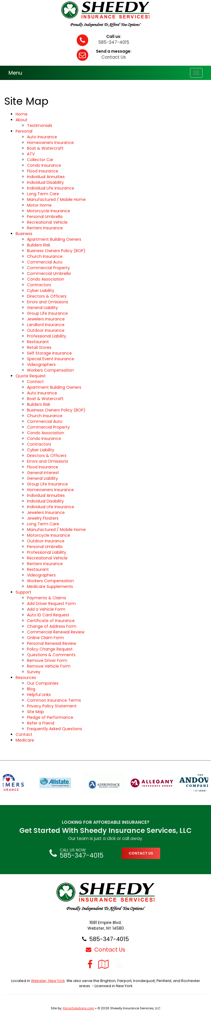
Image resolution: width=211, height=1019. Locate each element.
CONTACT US (141, 853)
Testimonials (39, 125)
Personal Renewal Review (51, 643)
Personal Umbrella (44, 216)
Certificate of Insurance (51, 620)
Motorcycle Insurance (48, 211)
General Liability (42, 307)
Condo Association (45, 279)
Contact (35, 381)
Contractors (39, 285)
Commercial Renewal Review (55, 632)
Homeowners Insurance (50, 142)
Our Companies (43, 683)
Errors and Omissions (47, 302)
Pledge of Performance (50, 717)
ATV (31, 154)
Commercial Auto (44, 262)
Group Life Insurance (47, 313)
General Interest (43, 472)
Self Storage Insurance (49, 353)
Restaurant (38, 342)
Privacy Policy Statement (52, 706)
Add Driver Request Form (51, 603)
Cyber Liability (40, 290)
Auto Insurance (42, 137)
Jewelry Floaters (43, 518)
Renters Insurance (45, 228)
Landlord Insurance (45, 325)
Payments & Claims (46, 598)
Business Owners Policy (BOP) (56, 251)
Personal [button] (24, 131)
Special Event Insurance (50, 359)
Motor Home (39, 205)
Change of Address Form (51, 626)
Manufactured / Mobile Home (56, 199)
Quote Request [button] (31, 376)
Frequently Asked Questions (54, 729)
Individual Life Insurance (50, 188)
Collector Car (40, 159)
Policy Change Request (50, 649)
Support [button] (23, 592)
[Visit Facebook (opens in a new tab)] (90, 964)
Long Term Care (43, 194)
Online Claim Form (45, 638)
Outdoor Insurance (45, 330)
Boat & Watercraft (45, 148)
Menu (15, 72)
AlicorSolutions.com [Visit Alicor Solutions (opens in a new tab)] (78, 1008)
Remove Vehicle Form (48, 666)
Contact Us (113, 57)
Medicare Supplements (50, 586)
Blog (31, 689)
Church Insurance (44, 256)
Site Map (35, 712)
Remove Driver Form (47, 660)
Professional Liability (46, 336)
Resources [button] (26, 677)
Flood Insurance (42, 171)
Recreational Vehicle (47, 222)
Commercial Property (48, 268)
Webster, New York (48, 980)
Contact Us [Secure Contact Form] (105, 950)
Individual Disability (45, 182)
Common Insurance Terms (54, 700)
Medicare (25, 740)
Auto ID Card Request (48, 615)
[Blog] (119, 964)
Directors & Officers (46, 296)
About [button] (22, 120)
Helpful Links (39, 694)
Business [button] (24, 233)
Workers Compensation (50, 370)
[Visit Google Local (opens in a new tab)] (103, 964)
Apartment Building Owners (54, 239)
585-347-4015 (113, 42)
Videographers (41, 364)
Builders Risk (38, 245)
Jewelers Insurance (46, 319)
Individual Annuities (46, 177)
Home (22, 114)
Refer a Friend (40, 723)
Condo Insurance (44, 165)
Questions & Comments (51, 655)
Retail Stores (39, 347)
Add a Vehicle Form (46, 609)
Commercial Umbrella (49, 273)
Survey (33, 672)
